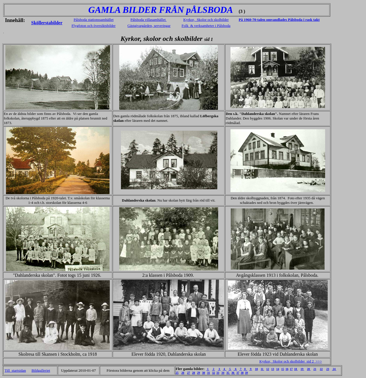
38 (242, 372)
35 (228, 372)
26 (182, 372)
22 (321, 369)
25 (177, 372)
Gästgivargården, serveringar (149, 25)
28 (193, 372)
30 (203, 372)
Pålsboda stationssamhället (93, 19)
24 (334, 369)
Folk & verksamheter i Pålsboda (206, 25)
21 (314, 369)
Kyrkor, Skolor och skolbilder (206, 19)
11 (262, 369)
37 (237, 372)
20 (309, 369)
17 (291, 369)
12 (267, 369)
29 (198, 372)
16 (287, 369)
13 (272, 369)
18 (296, 369)
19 (302, 369)
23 (327, 369)
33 (217, 372)
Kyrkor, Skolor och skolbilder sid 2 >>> (290, 361)
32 (213, 372)
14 (277, 369)
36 (233, 372)
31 (208, 372)
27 (188, 372)
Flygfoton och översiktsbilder (93, 25)
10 (256, 369)
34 (222, 372)
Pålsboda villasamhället (148, 19)
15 (282, 369)
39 (246, 372)
